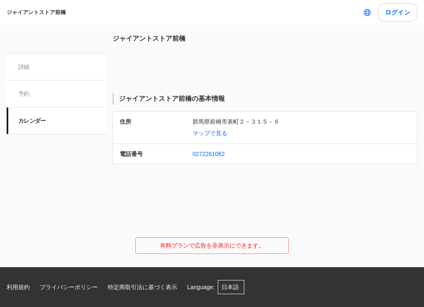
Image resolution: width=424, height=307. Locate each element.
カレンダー (32, 120)
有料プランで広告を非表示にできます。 (212, 245)
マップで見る (210, 133)
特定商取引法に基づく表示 (142, 287)
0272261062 (209, 154)
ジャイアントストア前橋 (36, 12)
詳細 (23, 66)
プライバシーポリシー (69, 287)
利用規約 (18, 287)
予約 (23, 93)
